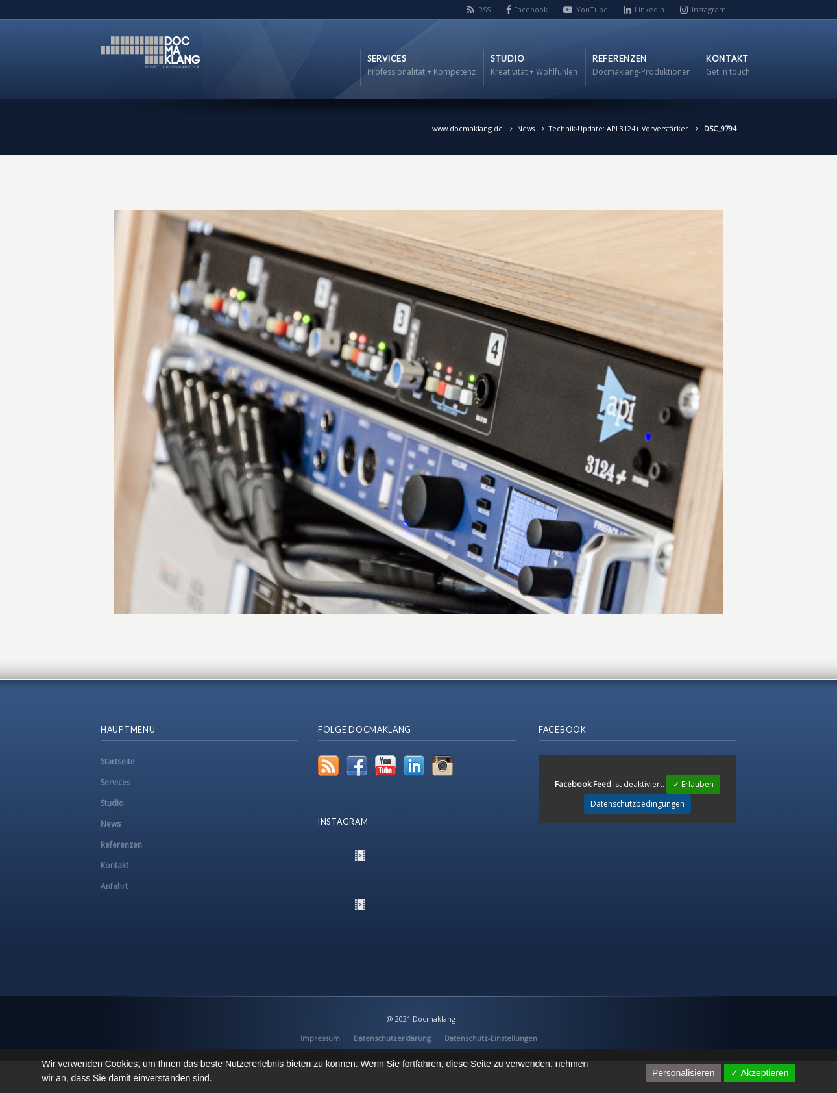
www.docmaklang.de (467, 128)
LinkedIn (649, 9)
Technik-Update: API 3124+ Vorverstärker (618, 128)
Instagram (709, 9)
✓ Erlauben (693, 784)
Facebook (531, 9)
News (526, 128)
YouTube (592, 9)
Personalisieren (683, 1073)
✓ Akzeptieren (759, 1073)
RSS (484, 9)
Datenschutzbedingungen (637, 803)
